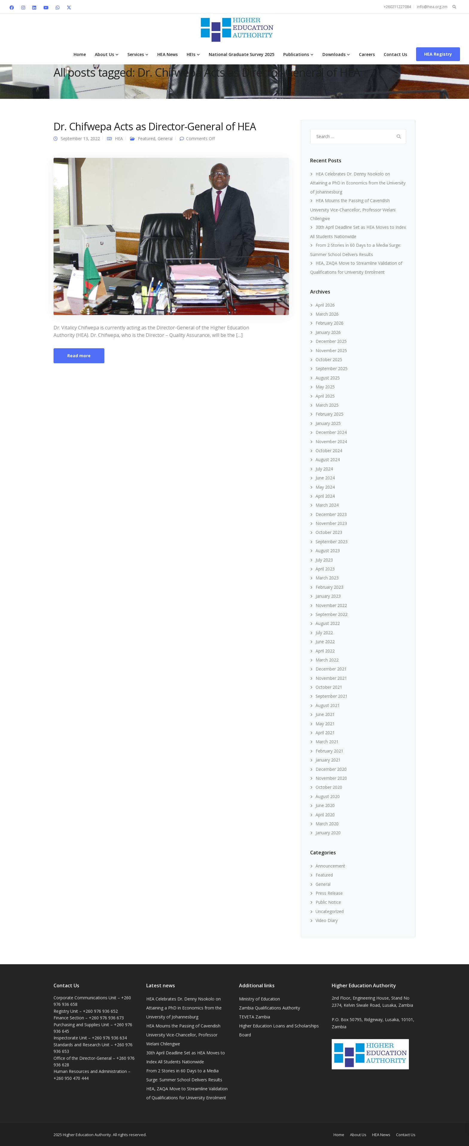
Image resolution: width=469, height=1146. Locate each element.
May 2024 (325, 487)
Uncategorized (330, 911)
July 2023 (324, 560)
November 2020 (331, 778)
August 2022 (328, 623)
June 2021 (325, 714)
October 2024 (329, 450)
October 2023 (329, 532)
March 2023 (327, 578)
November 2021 (331, 678)
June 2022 (325, 641)
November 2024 (331, 441)
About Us (104, 54)
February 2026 (329, 323)
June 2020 (325, 805)
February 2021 (329, 751)
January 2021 (328, 760)
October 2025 (329, 359)
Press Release (329, 893)
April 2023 (325, 569)
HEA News (167, 54)
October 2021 (329, 687)
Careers (367, 54)
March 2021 (327, 741)
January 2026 (328, 332)
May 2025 (325, 387)
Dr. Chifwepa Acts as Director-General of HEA (155, 126)
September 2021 (332, 696)
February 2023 (329, 587)
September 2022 (332, 614)
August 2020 (328, 796)
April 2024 (325, 496)
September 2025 (332, 368)
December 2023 (331, 514)
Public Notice (328, 902)
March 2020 (327, 823)
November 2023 (331, 523)
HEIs (191, 54)
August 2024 (328, 459)
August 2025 (328, 378)
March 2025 (327, 405)
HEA (119, 138)
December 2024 (331, 432)
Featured (146, 138)
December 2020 (331, 769)
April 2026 (325, 305)
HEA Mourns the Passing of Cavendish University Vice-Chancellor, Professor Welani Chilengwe (352, 209)
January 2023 (328, 596)
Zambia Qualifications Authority (269, 1008)
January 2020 (328, 832)
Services (135, 54)
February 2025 (329, 414)
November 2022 (331, 605)
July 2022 (324, 632)
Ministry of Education (259, 999)
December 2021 (331, 669)
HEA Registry (438, 54)
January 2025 (328, 423)
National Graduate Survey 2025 (241, 54)
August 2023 (328, 550)
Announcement (330, 866)
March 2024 (327, 505)
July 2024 (324, 469)
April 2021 (325, 732)
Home (80, 54)
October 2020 (329, 787)
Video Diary (327, 920)
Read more (79, 355)
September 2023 (332, 541)
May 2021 (325, 723)
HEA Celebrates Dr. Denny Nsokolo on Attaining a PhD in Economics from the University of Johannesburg (358, 183)
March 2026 (327, 314)
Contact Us (395, 54)
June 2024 (325, 478)
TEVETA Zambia (254, 1017)
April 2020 (325, 815)
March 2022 (327, 660)
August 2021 (328, 705)
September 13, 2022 (80, 138)
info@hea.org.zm (432, 6)
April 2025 (325, 396)
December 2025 (331, 341)
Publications (296, 54)
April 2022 (325, 651)
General (165, 138)
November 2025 (331, 350)
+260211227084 (397, 6)
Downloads (333, 54)
